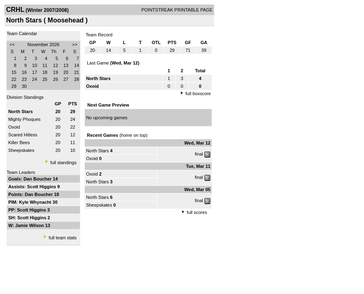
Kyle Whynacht (35, 202)
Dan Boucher (38, 178)
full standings (63, 162)
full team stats (63, 237)
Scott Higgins (42, 186)
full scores (197, 212)
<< (12, 44)
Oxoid (14, 127)
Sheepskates (21, 150)
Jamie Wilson (30, 225)
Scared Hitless (22, 134)
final (199, 153)
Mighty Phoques (24, 119)
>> (74, 44)
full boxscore (198, 93)
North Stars (97, 150)
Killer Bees (19, 142)
